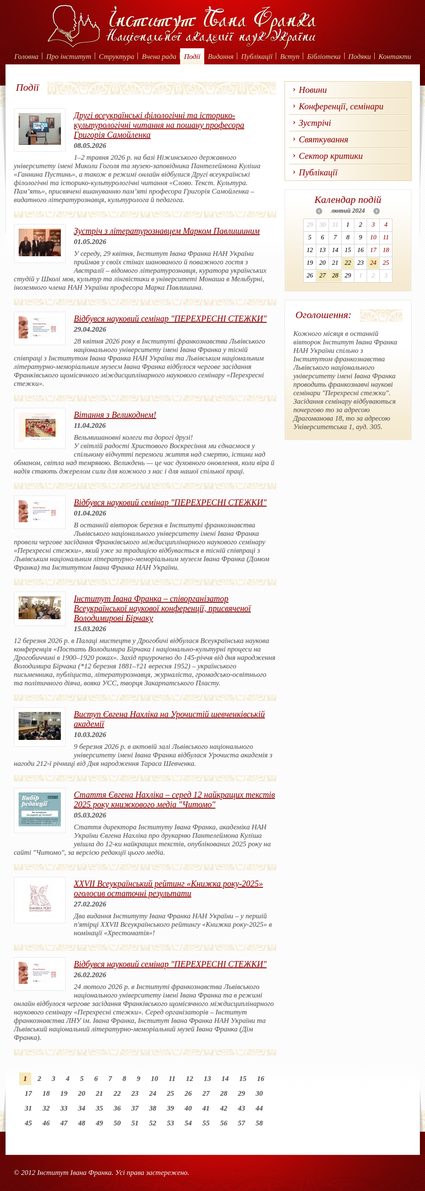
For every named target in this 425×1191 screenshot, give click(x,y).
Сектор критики (331, 156)
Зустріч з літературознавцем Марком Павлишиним (167, 230)
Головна (26, 57)
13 (207, 1079)
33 (64, 1108)
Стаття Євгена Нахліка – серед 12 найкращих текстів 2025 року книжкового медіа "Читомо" (174, 799)
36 (117, 1108)
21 (99, 1093)
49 (99, 1123)
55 (206, 1123)
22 (117, 1093)
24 (152, 1093)
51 (135, 1123)
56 (224, 1123)
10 (154, 1079)
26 (188, 1093)
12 (189, 1079)
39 (170, 1108)
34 (81, 1108)
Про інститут (68, 57)
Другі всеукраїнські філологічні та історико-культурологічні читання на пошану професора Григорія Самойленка (159, 125)
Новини (313, 90)
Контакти (394, 57)
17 (28, 1093)
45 (28, 1123)
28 (224, 1093)
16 (260, 1079)
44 (259, 1108)
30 (259, 1093)
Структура (116, 57)
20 (81, 1093)
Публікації (256, 57)
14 (225, 1079)
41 (206, 1108)
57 (241, 1123)
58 (259, 1123)
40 (188, 1108)
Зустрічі (315, 123)
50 (117, 1123)
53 (170, 1123)
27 (206, 1093)
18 (46, 1093)
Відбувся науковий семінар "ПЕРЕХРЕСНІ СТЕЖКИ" (170, 318)
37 (135, 1108)
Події (192, 57)
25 (170, 1093)
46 (46, 1123)
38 (152, 1108)
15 (243, 1079)
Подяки (359, 57)
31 (28, 1108)
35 (99, 1108)
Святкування (323, 139)
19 (64, 1093)
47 (64, 1123)
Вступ (289, 57)
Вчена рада (159, 57)
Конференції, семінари (341, 106)
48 (81, 1123)
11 (172, 1079)
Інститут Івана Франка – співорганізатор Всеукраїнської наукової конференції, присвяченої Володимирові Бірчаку (162, 608)
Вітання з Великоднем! (115, 414)
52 (152, 1123)
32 (46, 1108)
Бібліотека (323, 57)
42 (224, 1108)
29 (241, 1093)
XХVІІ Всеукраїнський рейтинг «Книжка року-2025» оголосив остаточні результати (168, 888)
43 (241, 1108)
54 (188, 1123)
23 (135, 1093)
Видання (221, 57)
